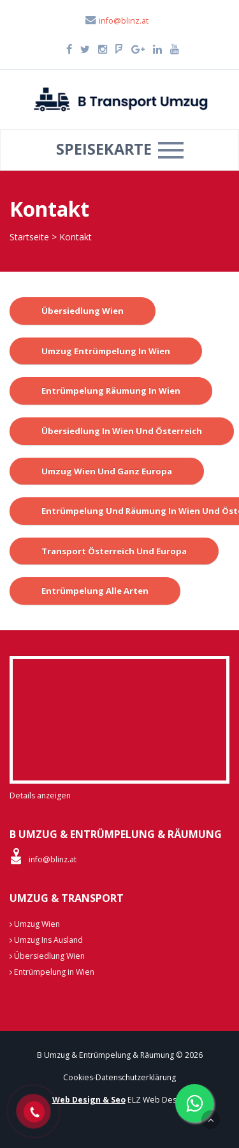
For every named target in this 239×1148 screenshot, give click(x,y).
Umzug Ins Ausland (46, 940)
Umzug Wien (35, 924)
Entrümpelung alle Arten (94, 590)
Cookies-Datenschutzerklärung (119, 1077)
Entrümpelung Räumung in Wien (110, 390)
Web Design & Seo (89, 1099)
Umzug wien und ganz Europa (106, 471)
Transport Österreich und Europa (114, 551)
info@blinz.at (116, 20)
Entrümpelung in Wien (52, 971)
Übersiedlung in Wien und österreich (121, 431)
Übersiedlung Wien (82, 310)
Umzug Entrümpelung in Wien (105, 351)
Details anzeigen (40, 795)
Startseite (29, 237)
